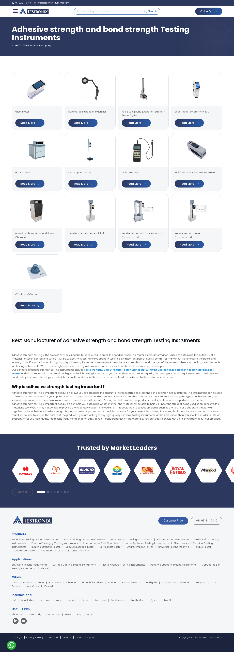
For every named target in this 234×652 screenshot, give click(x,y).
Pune (41, 582)
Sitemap (67, 637)
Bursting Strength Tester (46, 547)
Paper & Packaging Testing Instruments (35, 539)
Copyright (17, 637)
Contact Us (53, 614)
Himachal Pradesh (92, 582)
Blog (79, 614)
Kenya (59, 600)
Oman (85, 600)
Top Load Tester (50, 550)
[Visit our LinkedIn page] (16, 621)
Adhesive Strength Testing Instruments (173, 564)
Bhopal (112, 582)
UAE (14, 600)
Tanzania (100, 600)
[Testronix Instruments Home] (34, 11)
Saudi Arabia (118, 600)
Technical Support (85, 637)
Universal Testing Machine (173, 547)
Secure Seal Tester (24, 550)
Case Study (34, 614)
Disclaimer (53, 637)
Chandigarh (150, 582)
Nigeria (72, 600)
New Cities (33, 586)
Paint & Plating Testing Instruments (84, 539)
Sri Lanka (45, 600)
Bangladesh (28, 600)
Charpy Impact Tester (140, 547)
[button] (41, 492)
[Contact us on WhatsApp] (11, 646)
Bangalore (55, 582)
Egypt (154, 600)
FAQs (90, 614)
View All (22, 492)
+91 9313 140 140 (206, 521)
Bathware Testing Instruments (29, 564)
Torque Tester (202, 547)
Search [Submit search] (150, 11)
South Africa (138, 600)
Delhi (15, 582)
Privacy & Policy (34, 637)
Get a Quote (208, 11)
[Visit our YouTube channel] (24, 621)
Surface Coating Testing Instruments (75, 564)
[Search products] (108, 11)
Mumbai (28, 582)
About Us (17, 614)
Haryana (201, 582)
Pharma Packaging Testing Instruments (55, 543)
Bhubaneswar (129, 582)
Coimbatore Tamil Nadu (176, 582)
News (68, 614)
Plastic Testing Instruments (173, 539)
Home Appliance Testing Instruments (147, 543)
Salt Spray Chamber (77, 550)
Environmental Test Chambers (101, 543)
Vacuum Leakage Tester (80, 547)
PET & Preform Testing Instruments (131, 539)
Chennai (71, 582)
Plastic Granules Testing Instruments (123, 564)
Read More (29, 123)
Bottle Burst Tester (110, 547)
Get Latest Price (173, 520)
